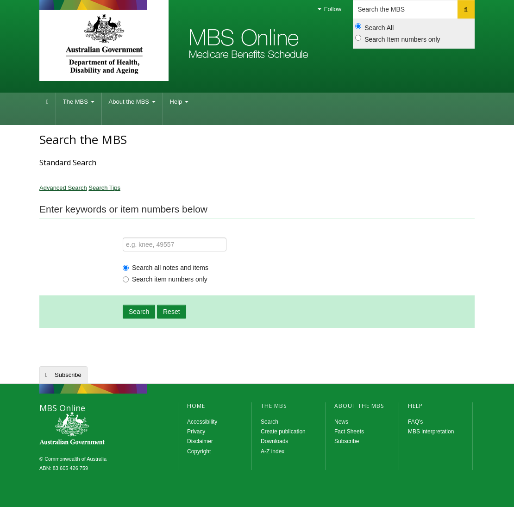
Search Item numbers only (397, 39)
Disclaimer (200, 441)
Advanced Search (63, 187)
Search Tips (104, 187)
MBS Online (97, 429)
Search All (374, 27)
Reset (171, 311)
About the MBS (132, 101)
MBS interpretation (431, 431)
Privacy (196, 431)
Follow (329, 9)
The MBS (78, 101)
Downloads (274, 441)
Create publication (283, 431)
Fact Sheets (349, 431)
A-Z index (272, 451)
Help (179, 101)
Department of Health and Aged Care (104, 44)
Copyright (199, 451)
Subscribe (68, 374)
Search (139, 311)
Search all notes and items (165, 267)
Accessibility (202, 422)
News (341, 422)
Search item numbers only (165, 279)
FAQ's (415, 422)
